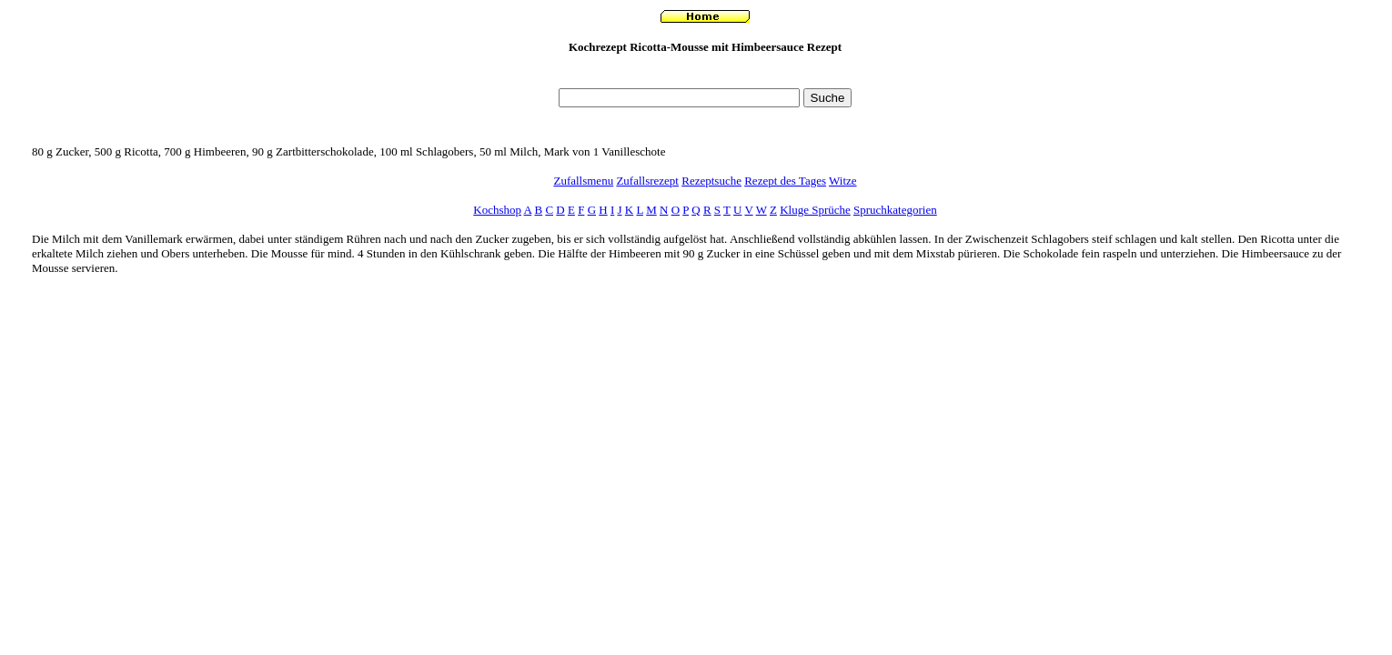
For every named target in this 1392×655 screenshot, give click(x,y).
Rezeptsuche (711, 180)
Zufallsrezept (647, 180)
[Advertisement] (705, 76)
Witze (843, 180)
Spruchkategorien (895, 210)
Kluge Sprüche (815, 210)
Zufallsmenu (583, 180)
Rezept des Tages (785, 180)
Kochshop (497, 210)
